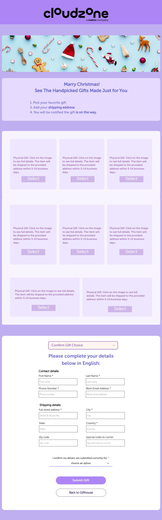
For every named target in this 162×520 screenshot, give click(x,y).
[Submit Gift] (81, 480)
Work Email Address (97, 388)
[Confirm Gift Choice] (83, 345)
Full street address (49, 410)
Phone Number (48, 388)
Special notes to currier (99, 437)
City (88, 410)
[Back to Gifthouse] (81, 493)
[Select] (33, 179)
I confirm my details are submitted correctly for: (80, 458)
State (42, 423)
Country (91, 423)
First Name (45, 376)
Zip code (44, 437)
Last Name (92, 376)
